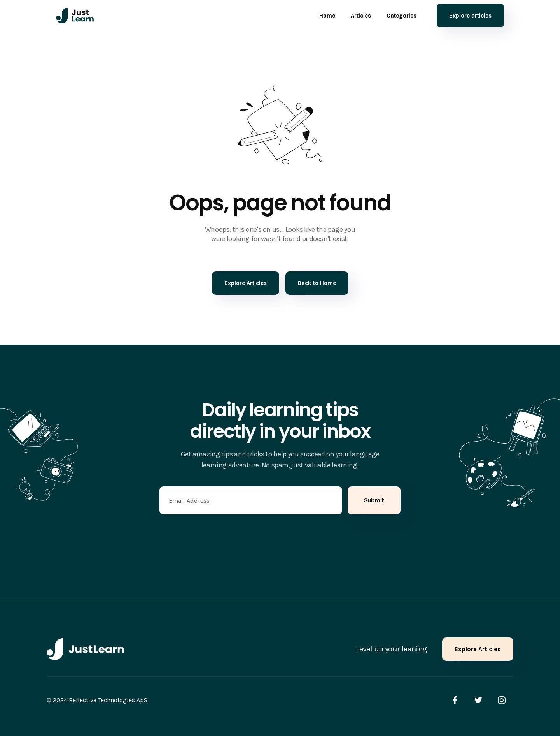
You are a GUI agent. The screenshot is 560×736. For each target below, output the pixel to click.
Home (327, 15)
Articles (361, 15)
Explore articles (470, 15)
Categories (401, 15)
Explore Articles (478, 649)
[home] (75, 15)
